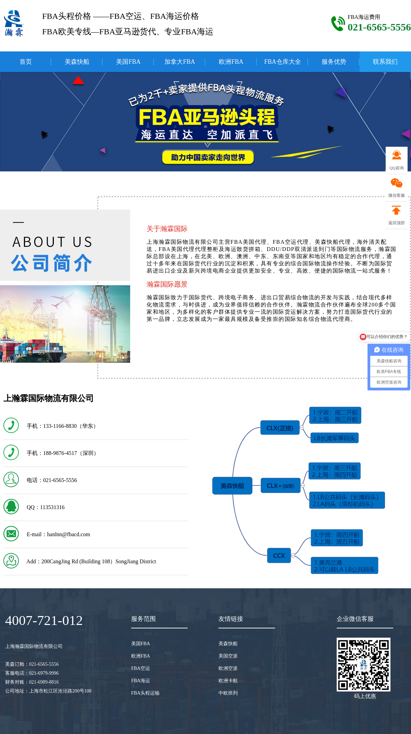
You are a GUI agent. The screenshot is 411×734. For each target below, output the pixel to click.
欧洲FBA (231, 61)
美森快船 (77, 61)
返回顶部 (396, 222)
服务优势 (334, 61)
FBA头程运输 (145, 693)
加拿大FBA (179, 61)
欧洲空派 (228, 668)
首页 (26, 61)
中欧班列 (228, 693)
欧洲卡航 (228, 680)
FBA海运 (140, 680)
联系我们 (385, 61)
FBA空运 (140, 668)
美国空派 (228, 656)
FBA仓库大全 (282, 61)
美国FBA (128, 61)
